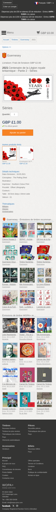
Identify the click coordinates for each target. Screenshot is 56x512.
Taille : (4, 194)
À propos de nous (8, 463)
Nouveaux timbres (9, 428)
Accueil (6, 40)
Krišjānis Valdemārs (10, 359)
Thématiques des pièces (37, 431)
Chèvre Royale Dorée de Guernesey (16, 239)
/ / (44, 3)
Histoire (5, 209)
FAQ (4, 466)
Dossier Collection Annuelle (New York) (17, 409)
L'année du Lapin (43, 307)
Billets (31, 446)
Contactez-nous (8, 478)
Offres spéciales (34, 460)
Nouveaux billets (34, 449)
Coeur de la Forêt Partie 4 (12, 307)
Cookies (5, 475)
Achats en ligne (33, 475)
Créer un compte (9, 7)
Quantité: (6, 114)
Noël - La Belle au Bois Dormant (32, 307)
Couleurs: (6, 191)
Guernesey (24, 40)
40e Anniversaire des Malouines (32, 284)
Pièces (31, 425)
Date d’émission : (9, 174)
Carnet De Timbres (26, 384)
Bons (30, 469)
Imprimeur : (6, 184)
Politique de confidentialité (37, 472)
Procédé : (6, 187)
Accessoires (8, 446)
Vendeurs (5, 449)
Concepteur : (7, 178)
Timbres (14, 40)
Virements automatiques (11, 440)
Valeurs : (5, 197)
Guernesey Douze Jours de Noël (15, 262)
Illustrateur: (6, 181)
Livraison (31, 466)
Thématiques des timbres (11, 434)
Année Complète (26, 409)
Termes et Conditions (35, 463)
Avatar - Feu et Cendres (29, 335)
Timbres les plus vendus (11, 431)
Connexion (7, 3)
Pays (4, 437)
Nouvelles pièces (34, 428)
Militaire (5, 206)
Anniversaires (7, 212)
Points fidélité (7, 472)
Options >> (6, 47)
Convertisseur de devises (11, 469)
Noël (21, 359)
